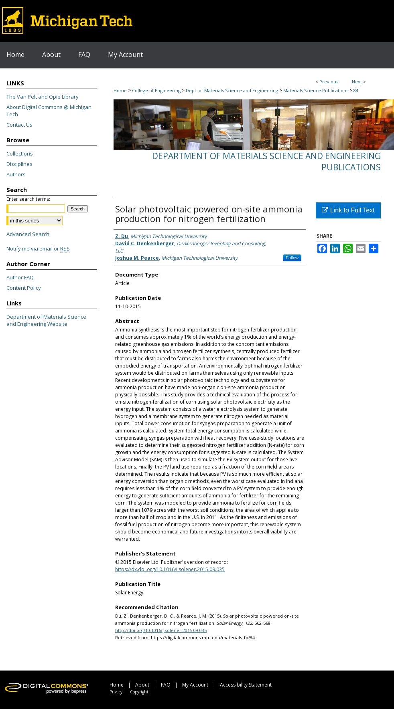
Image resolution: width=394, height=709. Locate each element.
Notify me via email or (38, 248)
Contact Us (19, 124)
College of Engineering (156, 90)
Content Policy (23, 287)
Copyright (139, 692)
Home (120, 90)
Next (357, 82)
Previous (328, 82)
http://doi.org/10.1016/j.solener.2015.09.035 (161, 630)
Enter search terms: (28, 199)
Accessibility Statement (246, 684)
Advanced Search (27, 234)
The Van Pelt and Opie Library (42, 96)
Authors (16, 174)
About (142, 684)
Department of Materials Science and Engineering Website (46, 320)
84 (355, 90)
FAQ (166, 684)
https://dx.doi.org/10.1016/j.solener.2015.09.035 (170, 569)
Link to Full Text (348, 210)
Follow (292, 257)
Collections (19, 153)
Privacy (116, 692)
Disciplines (19, 164)
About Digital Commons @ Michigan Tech (48, 110)
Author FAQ (20, 277)
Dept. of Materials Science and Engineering (232, 90)
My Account (195, 684)
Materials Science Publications (315, 90)
